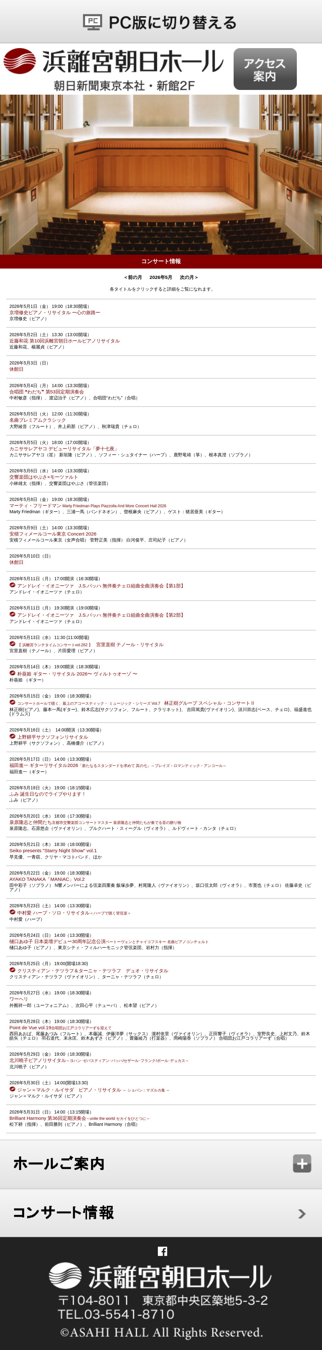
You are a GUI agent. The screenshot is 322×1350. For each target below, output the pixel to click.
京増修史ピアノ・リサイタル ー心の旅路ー (54, 312)
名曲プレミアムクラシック (37, 420)
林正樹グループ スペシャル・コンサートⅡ (136, 703)
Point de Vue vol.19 (60, 1027)
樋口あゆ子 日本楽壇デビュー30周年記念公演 (109, 941)
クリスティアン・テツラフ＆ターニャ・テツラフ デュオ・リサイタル (92, 970)
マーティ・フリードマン (87, 505)
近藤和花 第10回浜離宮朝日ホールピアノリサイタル (64, 340)
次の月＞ (189, 277)
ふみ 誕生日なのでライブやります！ (47, 794)
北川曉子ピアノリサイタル (99, 1060)
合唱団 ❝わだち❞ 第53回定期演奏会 (46, 391)
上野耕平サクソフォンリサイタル (52, 737)
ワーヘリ (18, 999)
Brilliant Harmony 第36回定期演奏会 (79, 1118)
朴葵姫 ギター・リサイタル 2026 (77, 673)
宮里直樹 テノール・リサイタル (90, 644)
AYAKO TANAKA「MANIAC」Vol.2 (47, 879)
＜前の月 (132, 277)
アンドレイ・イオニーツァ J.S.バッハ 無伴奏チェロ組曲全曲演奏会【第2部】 (101, 615)
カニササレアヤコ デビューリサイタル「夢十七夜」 (64, 448)
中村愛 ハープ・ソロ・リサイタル (74, 912)
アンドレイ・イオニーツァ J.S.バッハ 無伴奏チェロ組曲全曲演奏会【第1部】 (101, 585)
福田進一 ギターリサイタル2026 (117, 765)
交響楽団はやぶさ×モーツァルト (43, 477)
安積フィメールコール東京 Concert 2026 (53, 533)
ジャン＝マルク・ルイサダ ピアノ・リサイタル (93, 1089)
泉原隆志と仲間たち (95, 822)
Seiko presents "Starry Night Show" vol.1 (53, 850)
